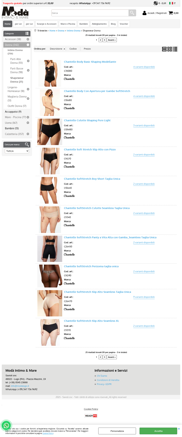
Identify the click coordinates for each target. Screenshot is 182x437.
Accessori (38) (13, 39)
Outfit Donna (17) (17, 105)
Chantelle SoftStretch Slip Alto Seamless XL (91, 320)
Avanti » (112, 40)
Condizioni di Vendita (108, 380)
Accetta (158, 431)
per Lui (29, 23)
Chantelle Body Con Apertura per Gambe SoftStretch (97, 91)
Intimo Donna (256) (15, 52)
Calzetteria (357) (14, 133)
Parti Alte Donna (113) (16, 60)
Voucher (124, 23)
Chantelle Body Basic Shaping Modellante (90, 61)
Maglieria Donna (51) (17, 98)
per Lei (18, 23)
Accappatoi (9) (13, 111)
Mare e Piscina (68, 23)
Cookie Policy (47, 433)
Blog (113, 23)
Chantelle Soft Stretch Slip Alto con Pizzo (90, 149)
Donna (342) (12, 44)
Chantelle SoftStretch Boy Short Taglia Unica (92, 178)
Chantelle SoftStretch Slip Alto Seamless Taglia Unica (97, 292)
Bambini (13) (12, 128)
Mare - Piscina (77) (15, 117)
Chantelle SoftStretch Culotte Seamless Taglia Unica (97, 208)
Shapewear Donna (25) (17, 79)
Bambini (83, 23)
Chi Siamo (102, 375)
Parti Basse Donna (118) (16, 70)
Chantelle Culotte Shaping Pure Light (87, 120)
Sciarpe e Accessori (46, 23)
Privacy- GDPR (104, 384)
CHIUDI (179, 428)
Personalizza (117, 431)
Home (8, 23)
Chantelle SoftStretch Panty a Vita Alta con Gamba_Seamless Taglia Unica (110, 237)
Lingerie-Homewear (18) (16, 89)
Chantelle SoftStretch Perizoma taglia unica (91, 266)
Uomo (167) (11, 122)
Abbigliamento (99, 23)
